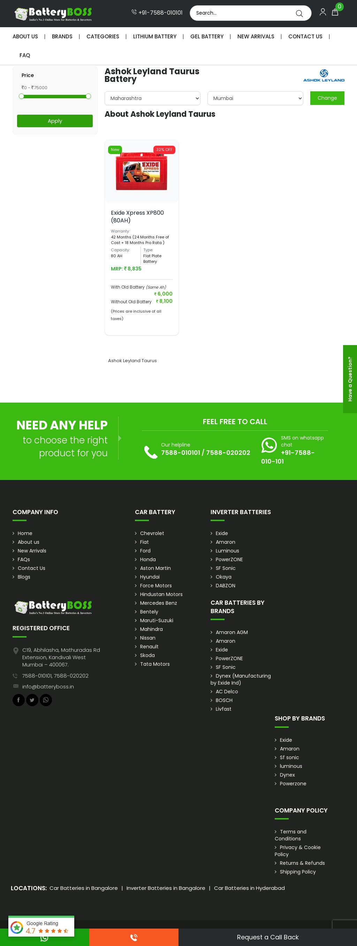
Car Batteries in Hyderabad (249, 888)
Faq (25, 55)
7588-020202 (228, 452)
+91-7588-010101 (157, 13)
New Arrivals (255, 36)
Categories (102, 36)
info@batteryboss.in (48, 686)
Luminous (227, 550)
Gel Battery (206, 36)
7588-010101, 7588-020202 (55, 675)
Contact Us (305, 36)
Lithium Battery (154, 36)
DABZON (225, 585)
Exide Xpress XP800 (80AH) (137, 216)
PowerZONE (229, 559)
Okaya (223, 576)
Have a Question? (350, 379)
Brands (62, 36)
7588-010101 (180, 452)
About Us (25, 36)
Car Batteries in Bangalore (84, 888)
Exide (222, 533)
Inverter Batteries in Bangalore (166, 888)
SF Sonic (226, 568)
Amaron (225, 542)
